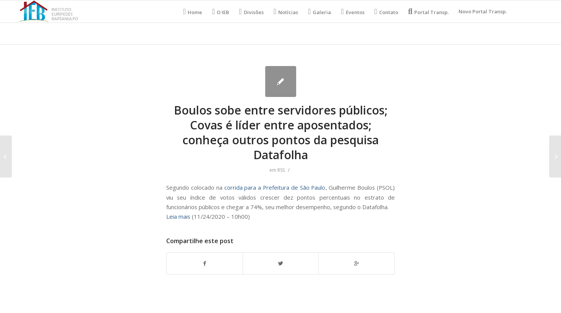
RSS (281, 170)
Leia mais (178, 216)
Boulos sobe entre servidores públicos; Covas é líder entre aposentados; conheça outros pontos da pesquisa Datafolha (281, 132)
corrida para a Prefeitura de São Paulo (275, 187)
